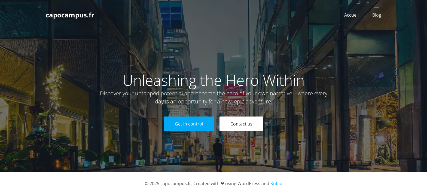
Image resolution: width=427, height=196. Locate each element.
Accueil (351, 15)
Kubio (276, 183)
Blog (376, 15)
